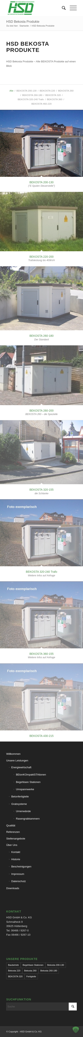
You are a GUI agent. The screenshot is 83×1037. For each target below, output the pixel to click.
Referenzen (13, 831)
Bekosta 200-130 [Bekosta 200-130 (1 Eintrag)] (55, 965)
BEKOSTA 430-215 (41, 735)
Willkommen (13, 753)
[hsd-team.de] (34, 8)
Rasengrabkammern (28, 818)
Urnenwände (23, 811)
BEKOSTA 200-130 (41, 182)
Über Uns (11, 844)
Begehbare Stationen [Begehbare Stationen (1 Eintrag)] (33, 965)
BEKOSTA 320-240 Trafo (41, 571)
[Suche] (62, 8)
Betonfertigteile (20, 796)
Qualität (10, 825)
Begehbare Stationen (28, 782)
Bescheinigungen (21, 866)
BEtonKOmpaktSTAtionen (31, 774)
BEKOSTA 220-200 (41, 256)
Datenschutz (18, 881)
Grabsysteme (19, 803)
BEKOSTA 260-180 (41, 335)
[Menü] (71, 8)
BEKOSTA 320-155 (41, 489)
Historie (15, 859)
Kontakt (15, 852)
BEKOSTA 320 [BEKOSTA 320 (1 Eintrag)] (15, 976)
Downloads (12, 888)
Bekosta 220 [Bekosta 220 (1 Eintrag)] (14, 970)
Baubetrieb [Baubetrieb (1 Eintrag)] (13, 965)
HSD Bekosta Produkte (22, 21)
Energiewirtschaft (21, 767)
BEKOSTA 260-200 (41, 410)
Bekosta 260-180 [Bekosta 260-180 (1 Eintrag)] (48, 970)
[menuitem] (62, 8)
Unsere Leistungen (17, 760)
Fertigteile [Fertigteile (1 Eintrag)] (31, 976)
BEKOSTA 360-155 (41, 653)
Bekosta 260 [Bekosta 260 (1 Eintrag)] (30, 970)
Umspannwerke (25, 789)
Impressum (17, 873)
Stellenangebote (15, 838)
